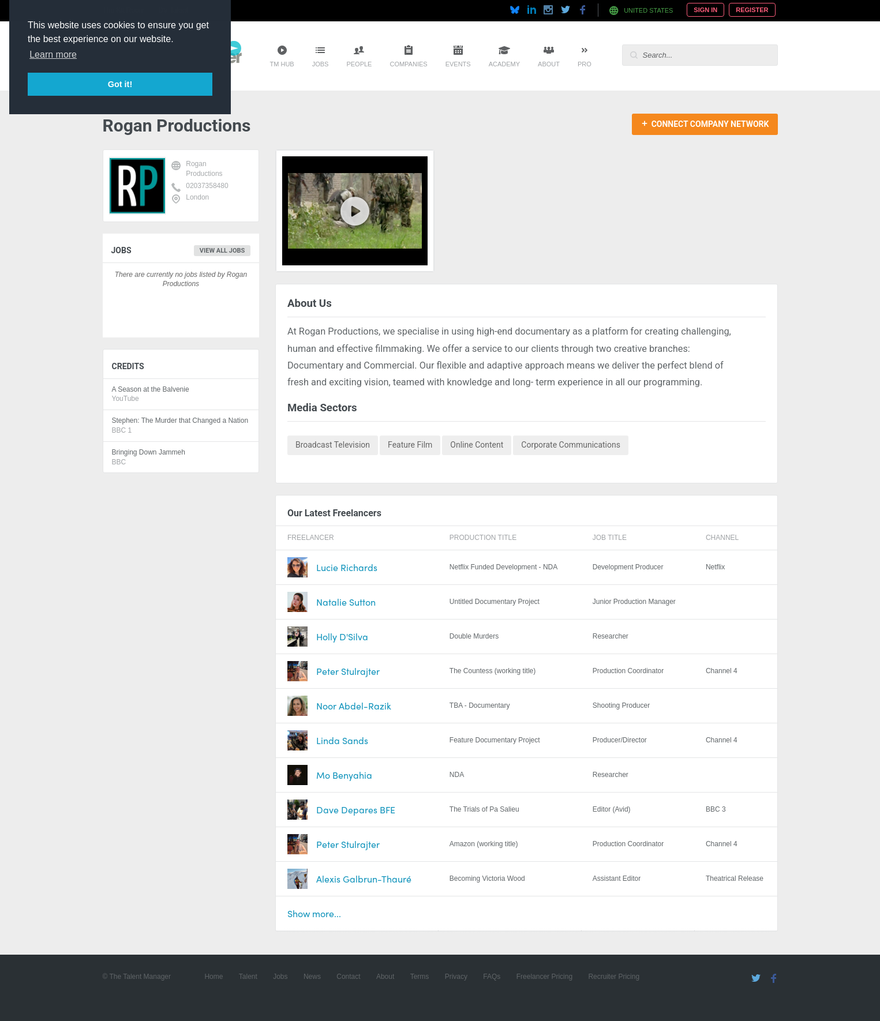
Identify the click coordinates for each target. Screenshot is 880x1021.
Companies (408, 64)
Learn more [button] (53, 54)
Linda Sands (342, 740)
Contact (348, 977)
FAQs (491, 977)
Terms (419, 977)
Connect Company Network (710, 124)
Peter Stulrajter (348, 671)
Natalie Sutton (346, 602)
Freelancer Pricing (544, 977)
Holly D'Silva (342, 636)
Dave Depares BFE (355, 809)
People (359, 64)
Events (458, 64)
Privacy (456, 977)
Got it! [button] (120, 84)
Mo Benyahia (344, 775)
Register (752, 9)
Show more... (314, 913)
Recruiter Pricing (613, 977)
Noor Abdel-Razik (353, 705)
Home (213, 977)
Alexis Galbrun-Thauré (363, 878)
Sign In (705, 9)
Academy (504, 64)
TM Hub (282, 64)
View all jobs (222, 250)
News (312, 977)
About (549, 64)
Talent (248, 977)
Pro (584, 64)
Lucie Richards (346, 567)
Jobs (320, 64)
